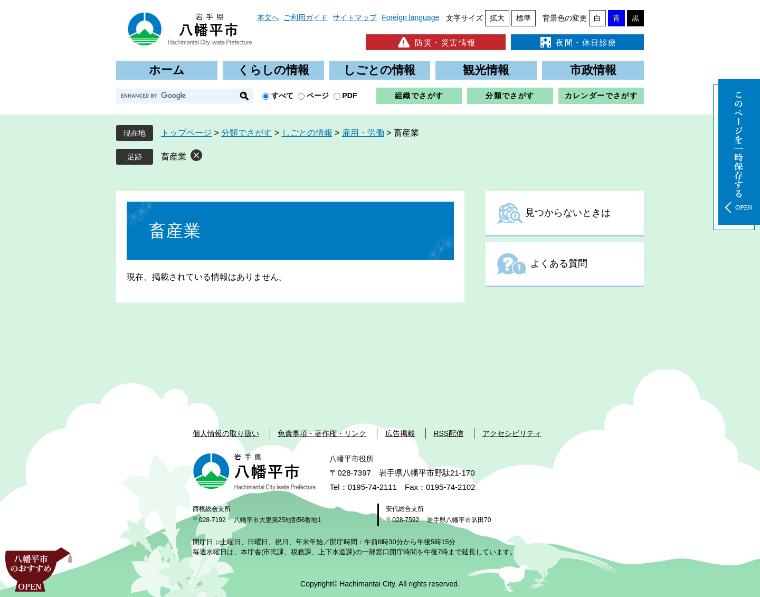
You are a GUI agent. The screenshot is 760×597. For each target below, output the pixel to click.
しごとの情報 (379, 70)
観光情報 (486, 70)
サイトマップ (354, 17)
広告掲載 (400, 433)
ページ (318, 95)
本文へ (268, 17)
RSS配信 (448, 433)
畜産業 (173, 156)
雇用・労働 (363, 132)
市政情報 (593, 70)
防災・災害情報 (435, 42)
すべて (282, 95)
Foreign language (410, 17)
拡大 (497, 18)
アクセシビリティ (512, 433)
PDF (350, 95)
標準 (523, 18)
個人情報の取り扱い (226, 433)
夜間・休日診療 (577, 42)
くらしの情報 (273, 70)
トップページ (186, 132)
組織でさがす (419, 95)
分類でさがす (510, 95)
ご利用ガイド (305, 17)
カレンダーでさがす (601, 95)
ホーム (167, 70)
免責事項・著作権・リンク (322, 433)
